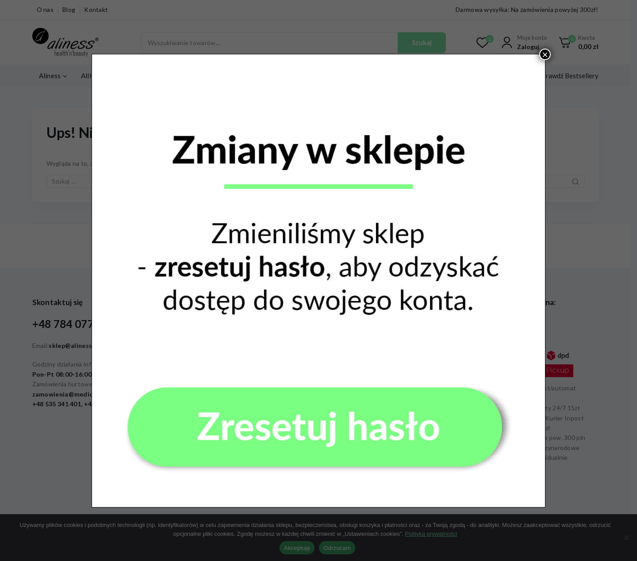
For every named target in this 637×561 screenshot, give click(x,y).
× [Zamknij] (545, 54)
